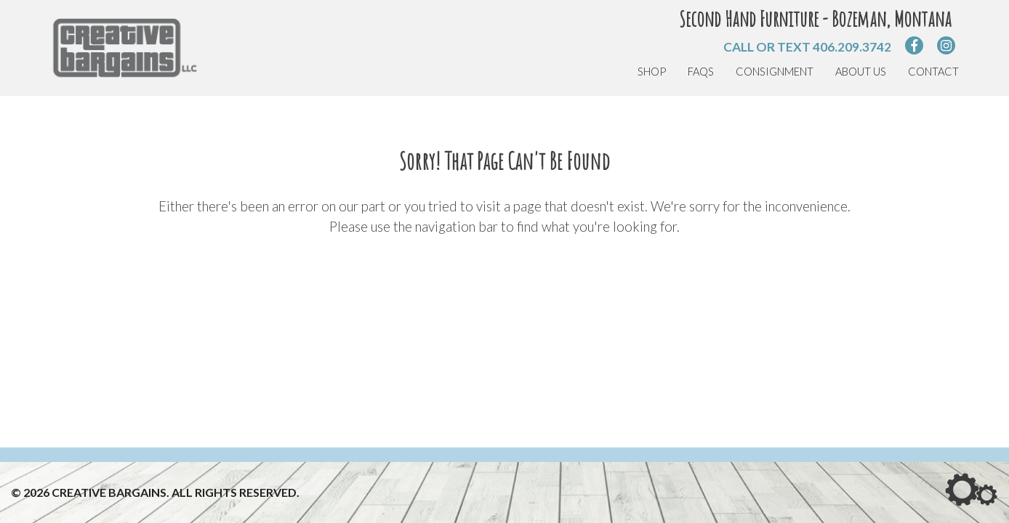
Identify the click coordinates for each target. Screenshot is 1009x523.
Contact (933, 71)
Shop (652, 71)
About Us (860, 71)
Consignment (774, 71)
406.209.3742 (852, 46)
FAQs (701, 71)
